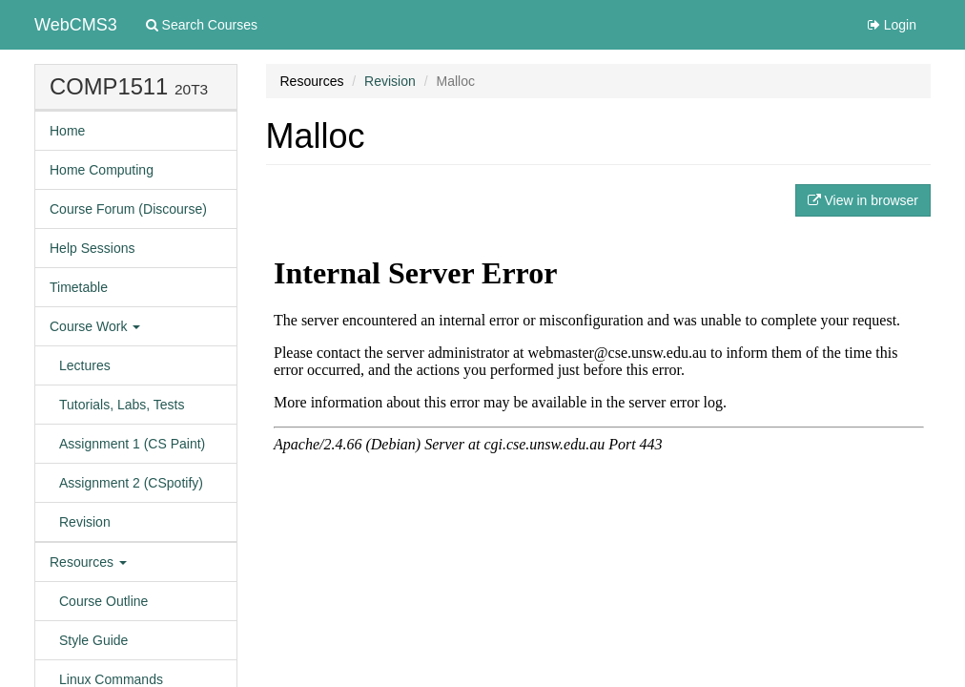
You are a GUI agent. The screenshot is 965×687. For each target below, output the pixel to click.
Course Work (95, 326)
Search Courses (201, 24)
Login (892, 24)
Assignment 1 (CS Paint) (132, 443)
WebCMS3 (75, 24)
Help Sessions (92, 248)
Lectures (85, 365)
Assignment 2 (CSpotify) (131, 482)
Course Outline (103, 601)
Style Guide (93, 640)
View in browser (863, 200)
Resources (88, 562)
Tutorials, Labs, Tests (122, 404)
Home (67, 130)
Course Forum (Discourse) (128, 209)
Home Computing (102, 169)
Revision (85, 522)
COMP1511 (109, 86)
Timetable (79, 287)
